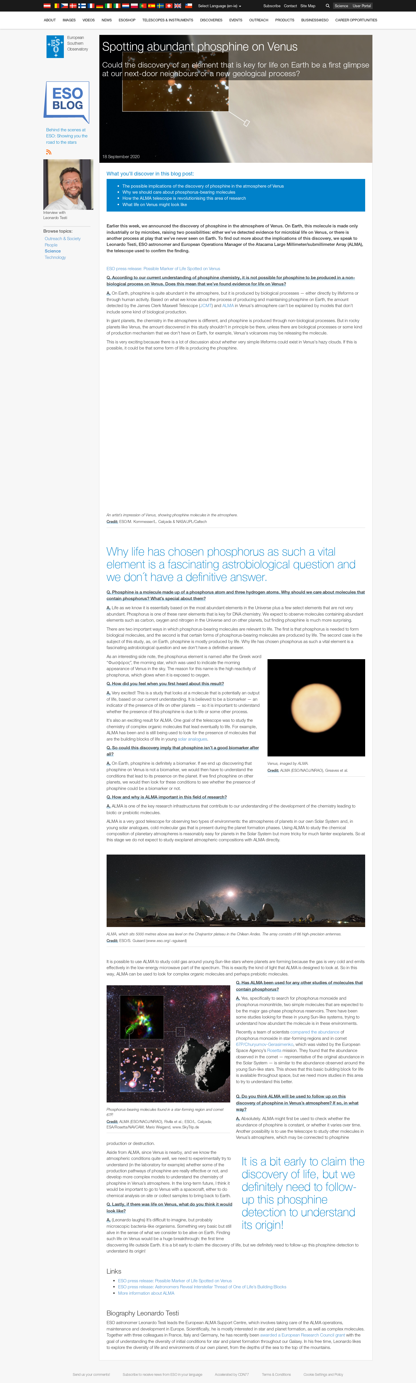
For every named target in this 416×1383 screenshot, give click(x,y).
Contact (290, 5)
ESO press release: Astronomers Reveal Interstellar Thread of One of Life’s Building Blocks (202, 1286)
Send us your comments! (91, 1374)
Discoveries (211, 20)
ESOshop (127, 20)
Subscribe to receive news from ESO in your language (162, 1374)
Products (284, 20)
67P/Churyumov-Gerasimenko (264, 1044)
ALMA (228, 305)
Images (69, 20)
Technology (55, 257)
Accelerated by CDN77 (232, 1374)
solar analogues (192, 739)
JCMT (206, 305)
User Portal (362, 5)
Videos (89, 20)
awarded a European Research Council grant (302, 1335)
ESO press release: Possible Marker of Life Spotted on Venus (163, 268)
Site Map (307, 5)
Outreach (258, 20)
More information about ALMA (146, 1293)
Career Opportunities (356, 20)
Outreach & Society (63, 238)
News (107, 20)
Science (341, 5)
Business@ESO (314, 20)
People (51, 245)
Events (235, 20)
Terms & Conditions (276, 1374)
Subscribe (272, 5)
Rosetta (274, 1050)
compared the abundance (314, 1032)
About (50, 20)
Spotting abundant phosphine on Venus (200, 46)
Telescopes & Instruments (167, 20)
